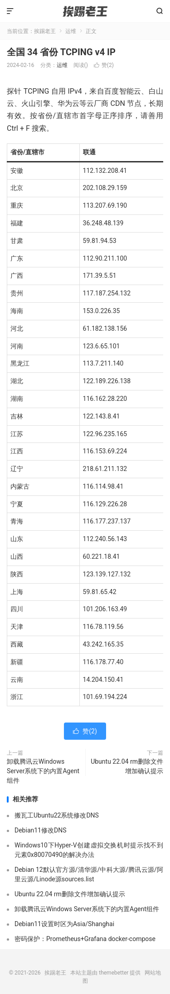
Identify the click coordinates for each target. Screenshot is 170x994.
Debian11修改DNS (40, 830)
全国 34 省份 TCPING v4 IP (61, 52)
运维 (70, 31)
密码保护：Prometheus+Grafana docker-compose (85, 938)
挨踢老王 (85, 11)
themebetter (113, 973)
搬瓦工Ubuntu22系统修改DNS (57, 815)
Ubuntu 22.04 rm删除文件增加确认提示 (127, 766)
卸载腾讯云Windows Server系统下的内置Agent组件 (43, 771)
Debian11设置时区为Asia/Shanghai (64, 923)
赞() (104, 65)
